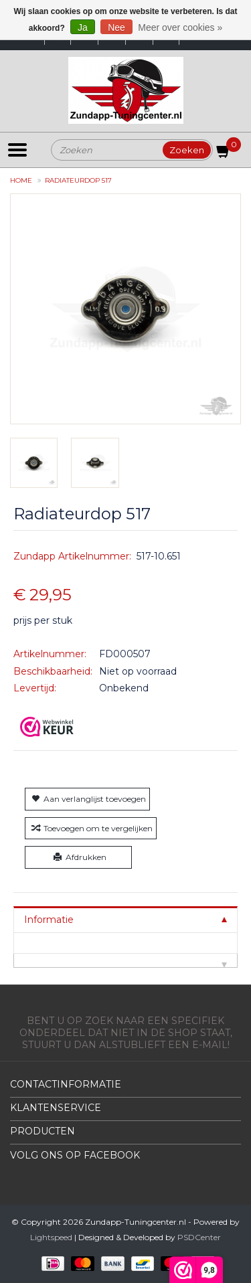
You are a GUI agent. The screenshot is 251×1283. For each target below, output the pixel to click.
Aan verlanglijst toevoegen (87, 799)
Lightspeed (51, 1237)
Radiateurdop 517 (78, 180)
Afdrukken (78, 857)
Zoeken (186, 150)
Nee (116, 27)
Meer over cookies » (180, 27)
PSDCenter (199, 1237)
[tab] (125, 919)
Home (21, 180)
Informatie (49, 920)
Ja (83, 27)
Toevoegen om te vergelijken (91, 828)
